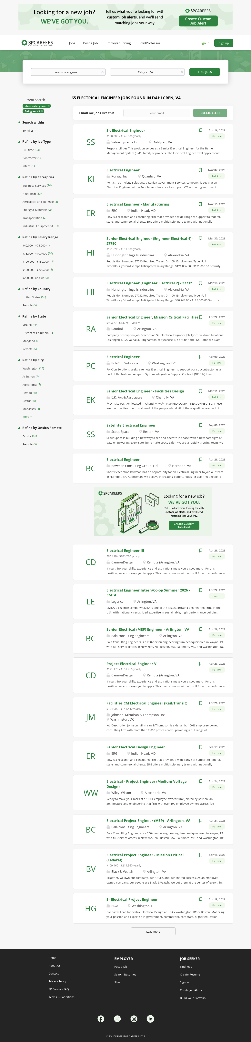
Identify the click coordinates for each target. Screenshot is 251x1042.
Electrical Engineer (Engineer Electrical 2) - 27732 (149, 283)
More (26, 417)
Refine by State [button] (34, 316)
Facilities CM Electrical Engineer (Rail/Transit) (146, 703)
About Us (55, 965)
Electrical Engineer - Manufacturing (137, 204)
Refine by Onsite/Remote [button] (42, 428)
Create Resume (190, 974)
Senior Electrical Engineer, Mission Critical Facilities (152, 317)
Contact (54, 973)
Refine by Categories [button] (38, 177)
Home (52, 958)
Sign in (204, 43)
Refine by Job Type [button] (36, 141)
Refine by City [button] (33, 360)
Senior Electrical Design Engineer (135, 747)
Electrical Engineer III (125, 550)
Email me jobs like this (96, 113)
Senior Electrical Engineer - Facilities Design (145, 391)
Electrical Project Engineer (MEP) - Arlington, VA (148, 820)
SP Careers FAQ (59, 989)
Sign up (224, 43)
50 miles (28, 130)
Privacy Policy (57, 981)
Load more (153, 931)
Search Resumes (125, 974)
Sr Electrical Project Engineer (132, 899)
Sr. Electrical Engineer (125, 130)
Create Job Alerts (191, 990)
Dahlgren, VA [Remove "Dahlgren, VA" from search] (32, 111)
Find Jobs (205, 72)
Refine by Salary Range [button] (40, 237)
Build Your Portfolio (193, 998)
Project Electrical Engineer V (131, 663)
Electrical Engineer (123, 170)
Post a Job (120, 966)
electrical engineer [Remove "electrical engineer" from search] (36, 106)
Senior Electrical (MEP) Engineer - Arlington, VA (147, 629)
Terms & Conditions (62, 997)
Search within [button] (33, 122)
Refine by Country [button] (36, 289)
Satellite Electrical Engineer (131, 425)
